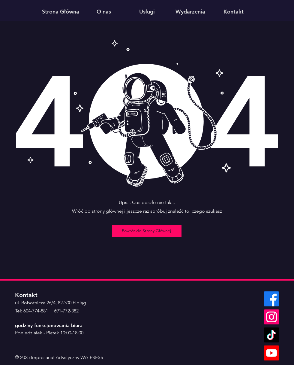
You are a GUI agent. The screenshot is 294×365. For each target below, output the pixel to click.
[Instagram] (271, 316)
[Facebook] (271, 298)
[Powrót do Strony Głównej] (147, 231)
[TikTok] (271, 334)
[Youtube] (271, 352)
